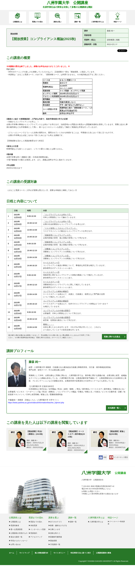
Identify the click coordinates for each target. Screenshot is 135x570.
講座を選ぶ (57, 22)
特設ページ (117, 22)
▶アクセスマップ (35, 537)
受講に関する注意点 (43, 337)
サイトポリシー (59, 553)
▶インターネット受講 (37, 529)
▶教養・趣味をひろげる (57, 525)
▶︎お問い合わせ (15, 544)
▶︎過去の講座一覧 (15, 537)
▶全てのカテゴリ (55, 522)
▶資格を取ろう (54, 533)
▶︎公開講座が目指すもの (18, 533)
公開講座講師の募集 (103, 553)
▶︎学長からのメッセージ (18, 541)
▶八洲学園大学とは (95, 522)
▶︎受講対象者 (14, 525)
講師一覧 (77, 22)
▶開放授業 (52, 541)
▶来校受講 (33, 525)
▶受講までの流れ (35, 522)
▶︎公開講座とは (15, 522)
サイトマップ (24, 553)
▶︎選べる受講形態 (15, 529)
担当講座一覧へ (114, 408)
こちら (107, 489)
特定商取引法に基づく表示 (81, 553)
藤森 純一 (35, 361)
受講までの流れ (37, 22)
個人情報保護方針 (41, 553)
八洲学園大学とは (97, 22)
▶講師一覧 (72, 522)
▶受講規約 (33, 533)
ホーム (11, 553)
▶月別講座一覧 (54, 544)
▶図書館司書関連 (55, 537)
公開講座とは (17, 22)
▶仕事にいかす (54, 529)
